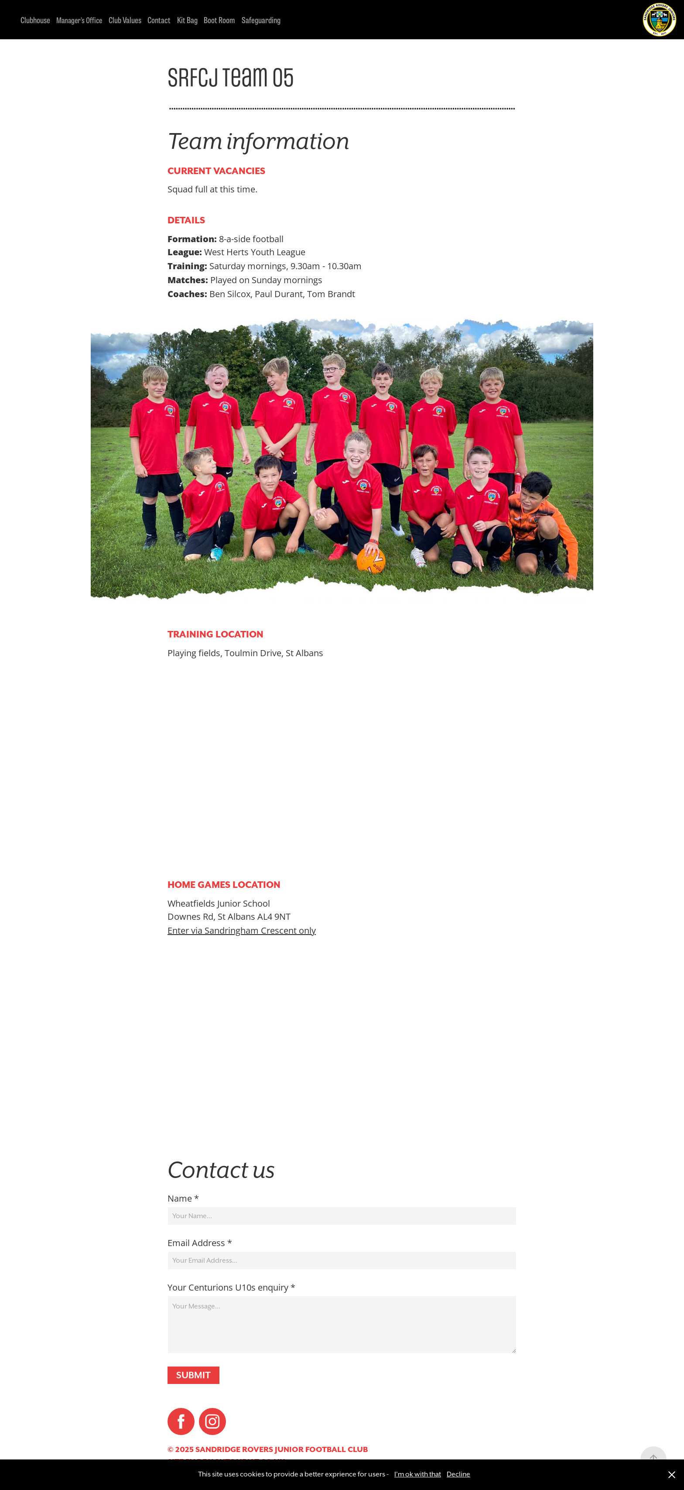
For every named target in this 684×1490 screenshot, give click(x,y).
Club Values (125, 19)
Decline (458, 1474)
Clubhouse (35, 19)
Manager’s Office (79, 19)
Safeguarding (261, 19)
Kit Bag (187, 19)
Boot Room (219, 19)
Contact (159, 19)
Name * (183, 1198)
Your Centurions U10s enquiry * (231, 1287)
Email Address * (200, 1242)
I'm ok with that (417, 1474)
